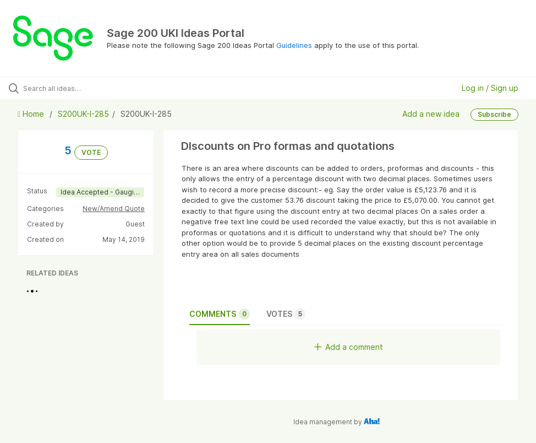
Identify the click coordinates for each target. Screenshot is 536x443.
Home (32, 113)
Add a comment (348, 347)
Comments (219, 314)
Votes (285, 314)
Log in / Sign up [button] (490, 88)
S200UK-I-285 (83, 113)
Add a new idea (431, 113)
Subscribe (494, 114)
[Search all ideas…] (74, 88)
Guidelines (294, 45)
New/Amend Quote (114, 208)
